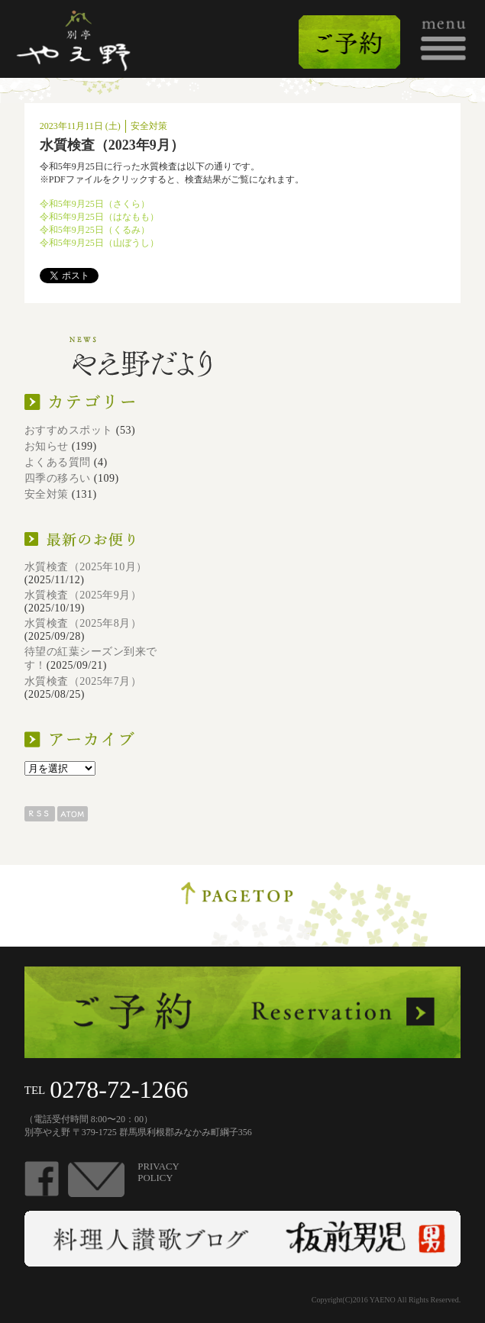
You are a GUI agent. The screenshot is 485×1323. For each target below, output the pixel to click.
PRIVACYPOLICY (158, 1172)
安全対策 (46, 494)
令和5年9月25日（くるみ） (95, 229)
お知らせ (46, 446)
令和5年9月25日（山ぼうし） (99, 242)
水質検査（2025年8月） (83, 623)
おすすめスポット (68, 430)
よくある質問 (57, 462)
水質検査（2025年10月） (85, 567)
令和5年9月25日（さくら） (95, 203)
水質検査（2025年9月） (83, 595)
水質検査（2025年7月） (83, 681)
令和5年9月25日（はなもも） (99, 216)
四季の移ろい (57, 478)
